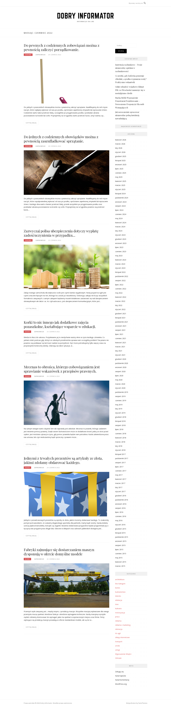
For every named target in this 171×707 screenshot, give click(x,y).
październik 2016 (121, 500)
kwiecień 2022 (120, 297)
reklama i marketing (122, 625)
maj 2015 (118, 558)
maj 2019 (118, 405)
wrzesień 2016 (120, 504)
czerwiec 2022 (120, 289)
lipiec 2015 (119, 549)
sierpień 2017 (120, 462)
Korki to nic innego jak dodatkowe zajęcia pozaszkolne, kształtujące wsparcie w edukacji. (60, 324)
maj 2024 (118, 218)
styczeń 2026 (120, 152)
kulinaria (118, 608)
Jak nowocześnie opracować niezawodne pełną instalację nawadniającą (127, 115)
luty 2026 (118, 148)
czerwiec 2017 (120, 471)
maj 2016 (118, 520)
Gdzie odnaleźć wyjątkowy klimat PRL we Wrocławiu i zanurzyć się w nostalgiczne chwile (130, 90)
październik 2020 (121, 363)
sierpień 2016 (120, 508)
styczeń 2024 (120, 235)
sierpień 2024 (120, 206)
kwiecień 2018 (120, 438)
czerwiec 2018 (120, 433)
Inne (117, 604)
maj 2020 (118, 380)
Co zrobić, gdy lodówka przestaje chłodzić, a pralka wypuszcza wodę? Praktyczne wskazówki (130, 79)
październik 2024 (121, 198)
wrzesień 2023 (120, 243)
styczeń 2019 (120, 413)
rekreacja (118, 629)
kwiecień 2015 (120, 562)
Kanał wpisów (120, 676)
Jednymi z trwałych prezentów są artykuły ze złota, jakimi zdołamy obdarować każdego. (63, 460)
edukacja (118, 600)
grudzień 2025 (120, 156)
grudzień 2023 (120, 239)
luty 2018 (118, 446)
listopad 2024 (120, 193)
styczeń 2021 (120, 355)
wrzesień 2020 (120, 367)
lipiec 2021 (119, 334)
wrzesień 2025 (120, 164)
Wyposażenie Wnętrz (123, 654)
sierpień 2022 (120, 280)
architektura (119, 579)
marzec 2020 (120, 384)
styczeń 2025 (120, 189)
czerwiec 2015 (120, 553)
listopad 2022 (120, 272)
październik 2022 (121, 276)
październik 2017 (121, 458)
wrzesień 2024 (120, 202)
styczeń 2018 (120, 450)
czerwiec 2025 (120, 173)
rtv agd (118, 633)
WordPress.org (121, 684)
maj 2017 (118, 475)
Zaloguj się (119, 671)
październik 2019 (121, 392)
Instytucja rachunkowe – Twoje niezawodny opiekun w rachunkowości (128, 68)
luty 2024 (118, 231)
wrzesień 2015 (120, 541)
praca (117, 617)
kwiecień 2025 (120, 181)
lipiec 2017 (119, 467)
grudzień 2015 (120, 529)
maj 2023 (118, 255)
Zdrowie (28, 55)
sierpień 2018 (120, 425)
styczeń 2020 (120, 388)
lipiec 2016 (119, 512)
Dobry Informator (85, 15)
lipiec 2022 (119, 285)
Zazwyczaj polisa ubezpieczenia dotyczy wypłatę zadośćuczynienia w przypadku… (61, 233)
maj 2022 (118, 293)
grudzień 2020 (120, 359)
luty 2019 (118, 409)
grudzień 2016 (120, 495)
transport (118, 641)
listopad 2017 (120, 454)
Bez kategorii (120, 583)
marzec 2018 (120, 442)
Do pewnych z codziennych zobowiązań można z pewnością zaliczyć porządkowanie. (61, 47)
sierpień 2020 (120, 371)
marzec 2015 (120, 566)
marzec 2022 (120, 301)
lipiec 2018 (119, 429)
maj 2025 (118, 177)
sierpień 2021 (120, 330)
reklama (118, 621)
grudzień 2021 (120, 313)
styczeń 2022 (120, 309)
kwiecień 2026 (120, 140)
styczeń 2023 (120, 268)
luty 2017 (118, 487)
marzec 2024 (120, 226)
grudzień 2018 (120, 417)
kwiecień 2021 (120, 342)
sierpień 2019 (120, 396)
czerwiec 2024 (120, 214)
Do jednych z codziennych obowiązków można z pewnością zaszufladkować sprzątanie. (61, 138)
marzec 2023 (120, 264)
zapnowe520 (40, 55)
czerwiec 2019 (120, 400)
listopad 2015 (120, 533)
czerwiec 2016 (120, 516)
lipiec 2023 (119, 247)
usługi (27, 332)
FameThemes (142, 703)
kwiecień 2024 (120, 222)
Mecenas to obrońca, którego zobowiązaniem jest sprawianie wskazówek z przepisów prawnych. (62, 369)
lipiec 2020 (119, 375)
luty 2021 (118, 351)
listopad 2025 (120, 160)
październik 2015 (121, 537)
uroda (117, 646)
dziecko (118, 596)
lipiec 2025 (119, 169)
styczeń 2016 (120, 525)
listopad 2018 (120, 421)
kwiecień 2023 (120, 260)
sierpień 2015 (120, 545)
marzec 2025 (120, 185)
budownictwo (120, 592)
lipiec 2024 (119, 210)
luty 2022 (118, 305)
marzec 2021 (120, 346)
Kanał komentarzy (122, 680)
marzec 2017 (120, 483)
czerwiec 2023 (120, 251)
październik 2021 (121, 322)
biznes (27, 559)
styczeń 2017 (120, 491)
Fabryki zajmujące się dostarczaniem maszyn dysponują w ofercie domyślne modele (59, 551)
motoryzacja (120, 613)
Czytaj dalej (31, 123)
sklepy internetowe (122, 637)
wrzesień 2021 (120, 326)
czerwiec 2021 (120, 338)
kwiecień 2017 (120, 479)
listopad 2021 (120, 318)
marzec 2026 (120, 144)
